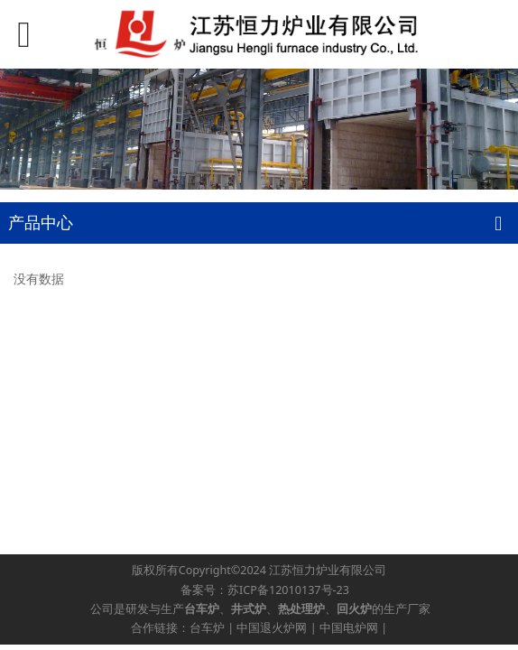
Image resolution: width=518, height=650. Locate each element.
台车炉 (207, 628)
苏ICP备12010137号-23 (288, 590)
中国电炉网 (348, 628)
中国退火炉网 (271, 628)
